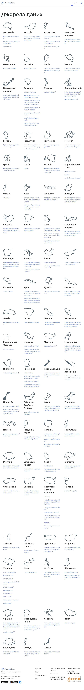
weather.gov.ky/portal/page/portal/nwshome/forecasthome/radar (72, 233)
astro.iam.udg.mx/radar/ (31, 346)
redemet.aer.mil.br (30, 92)
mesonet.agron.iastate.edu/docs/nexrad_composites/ (52, 517)
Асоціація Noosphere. (13, 676)
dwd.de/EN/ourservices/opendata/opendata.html (32, 385)
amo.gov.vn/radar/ (49, 92)
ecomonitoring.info (9, 572)
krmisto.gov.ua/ (8, 575)
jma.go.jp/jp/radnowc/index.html (52, 653)
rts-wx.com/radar (8, 349)
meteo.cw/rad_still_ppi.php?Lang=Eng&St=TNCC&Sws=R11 (72, 293)
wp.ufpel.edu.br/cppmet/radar (31, 119)
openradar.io (7, 47)
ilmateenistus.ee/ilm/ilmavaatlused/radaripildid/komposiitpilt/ (52, 170)
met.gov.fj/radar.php (30, 572)
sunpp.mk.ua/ (7, 593)
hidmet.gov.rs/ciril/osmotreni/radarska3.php (52, 470)
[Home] (8, 3)
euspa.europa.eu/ (70, 171)
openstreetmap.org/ (71, 99)
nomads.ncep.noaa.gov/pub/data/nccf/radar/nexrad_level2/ (52, 502)
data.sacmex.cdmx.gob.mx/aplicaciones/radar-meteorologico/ (32, 351)
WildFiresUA (54, 674)
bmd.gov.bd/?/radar (9, 68)
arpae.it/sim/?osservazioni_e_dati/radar (52, 242)
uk (72, 3)
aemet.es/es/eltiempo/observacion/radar (32, 229)
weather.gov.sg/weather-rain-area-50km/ (72, 467)
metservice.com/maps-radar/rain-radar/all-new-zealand (52, 375)
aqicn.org (53, 262)
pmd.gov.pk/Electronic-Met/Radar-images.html (72, 407)
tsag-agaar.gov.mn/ (50, 346)
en (77, 3)
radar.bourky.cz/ (69, 623)
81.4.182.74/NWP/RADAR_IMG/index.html (72, 263)
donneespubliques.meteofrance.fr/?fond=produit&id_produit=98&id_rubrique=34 (11, 626)
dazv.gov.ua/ (7, 597)
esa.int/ (66, 175)
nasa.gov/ (47, 523)
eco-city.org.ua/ (8, 579)
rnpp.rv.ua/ (15, 600)
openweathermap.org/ (51, 512)
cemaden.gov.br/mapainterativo (32, 114)
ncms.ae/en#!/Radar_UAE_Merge (31, 413)
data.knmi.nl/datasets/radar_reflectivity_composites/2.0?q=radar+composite (72, 349)
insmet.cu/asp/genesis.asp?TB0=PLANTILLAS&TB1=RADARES (32, 293)
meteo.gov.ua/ (8, 590)
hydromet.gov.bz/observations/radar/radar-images (52, 70)
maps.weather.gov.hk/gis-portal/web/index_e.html (72, 147)
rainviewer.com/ (8, 587)
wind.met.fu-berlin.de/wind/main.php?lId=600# (32, 377)
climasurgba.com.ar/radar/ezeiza (52, 37)
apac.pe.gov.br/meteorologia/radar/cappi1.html (32, 124)
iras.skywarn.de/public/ (31, 381)
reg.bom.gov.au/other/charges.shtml (11, 42)
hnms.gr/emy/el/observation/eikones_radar (11, 169)
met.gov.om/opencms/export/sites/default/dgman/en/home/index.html (52, 408)
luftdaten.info (28, 373)
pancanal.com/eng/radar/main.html (11, 435)
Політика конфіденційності (73, 672)
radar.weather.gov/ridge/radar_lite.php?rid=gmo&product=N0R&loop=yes (32, 300)
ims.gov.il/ (6, 198)
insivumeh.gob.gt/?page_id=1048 (52, 146)
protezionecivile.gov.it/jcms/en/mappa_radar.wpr (52, 229)
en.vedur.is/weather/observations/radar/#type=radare (11, 230)
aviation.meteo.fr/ (9, 632)
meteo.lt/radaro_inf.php (31, 322)
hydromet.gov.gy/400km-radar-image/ (11, 146)
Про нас (38, 669)
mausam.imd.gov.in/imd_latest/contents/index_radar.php (32, 200)
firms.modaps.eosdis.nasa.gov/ (51, 527)
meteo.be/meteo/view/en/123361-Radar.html (72, 69)
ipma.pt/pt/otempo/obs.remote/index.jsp (72, 435)
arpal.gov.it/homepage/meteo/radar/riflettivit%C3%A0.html (52, 236)
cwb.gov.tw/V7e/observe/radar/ (11, 548)
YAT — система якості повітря (57, 669)
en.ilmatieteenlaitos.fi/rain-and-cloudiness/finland (72, 577)
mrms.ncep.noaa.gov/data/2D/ (52, 508)
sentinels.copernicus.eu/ (72, 178)
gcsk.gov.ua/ (7, 603)
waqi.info (47, 262)
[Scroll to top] (81, 678)
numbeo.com (48, 466)
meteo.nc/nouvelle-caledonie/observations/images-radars (72, 378)
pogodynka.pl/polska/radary (52, 440)
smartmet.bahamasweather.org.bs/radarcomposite (72, 41)
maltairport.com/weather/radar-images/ (52, 323)
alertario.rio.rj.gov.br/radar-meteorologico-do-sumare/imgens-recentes (32, 102)
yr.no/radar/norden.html (11, 406)
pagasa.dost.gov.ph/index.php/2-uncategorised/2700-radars (52, 574)
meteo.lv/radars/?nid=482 (11, 323)
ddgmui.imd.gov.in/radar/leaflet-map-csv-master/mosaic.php (32, 207)
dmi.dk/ (26, 168)
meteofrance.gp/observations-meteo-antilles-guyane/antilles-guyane (32, 147)
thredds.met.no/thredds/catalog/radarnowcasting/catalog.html (11, 411)
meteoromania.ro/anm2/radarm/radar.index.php (11, 467)
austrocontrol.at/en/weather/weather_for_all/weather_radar (32, 38)
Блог (37, 672)
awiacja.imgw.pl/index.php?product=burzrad (52, 435)
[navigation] (82, 3)
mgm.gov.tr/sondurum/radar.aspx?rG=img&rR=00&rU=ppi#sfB (52, 549)
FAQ (36, 678)
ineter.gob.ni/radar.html (11, 373)
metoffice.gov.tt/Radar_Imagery (32, 551)
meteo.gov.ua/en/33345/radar (11, 583)
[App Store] (4, 682)
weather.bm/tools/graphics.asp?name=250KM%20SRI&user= (11, 97)
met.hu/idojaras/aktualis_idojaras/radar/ (72, 548)
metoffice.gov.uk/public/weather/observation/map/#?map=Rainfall (72, 94)
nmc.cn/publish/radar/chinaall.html (52, 267)
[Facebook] (20, 682)
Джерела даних (40, 675)
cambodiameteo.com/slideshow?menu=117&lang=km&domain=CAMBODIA (11, 265)
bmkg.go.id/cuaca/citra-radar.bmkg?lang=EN (52, 199)
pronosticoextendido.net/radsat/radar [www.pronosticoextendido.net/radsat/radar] (52, 42)
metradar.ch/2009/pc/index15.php (11, 653)
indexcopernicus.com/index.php (52, 445)
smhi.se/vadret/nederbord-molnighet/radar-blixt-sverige (32, 654)
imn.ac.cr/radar (8, 291)
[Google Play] (14, 682)
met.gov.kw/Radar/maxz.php (52, 292)
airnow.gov (47, 497)
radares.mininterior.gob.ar (52, 48)
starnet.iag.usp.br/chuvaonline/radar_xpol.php (31, 96)
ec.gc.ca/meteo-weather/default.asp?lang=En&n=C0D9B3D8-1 (32, 264)
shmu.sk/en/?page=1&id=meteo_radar (11, 492)
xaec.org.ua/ (7, 600)
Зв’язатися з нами (73, 669)
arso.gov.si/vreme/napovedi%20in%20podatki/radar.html (31, 493)
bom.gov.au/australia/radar (11, 37)
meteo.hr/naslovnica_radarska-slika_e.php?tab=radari (52, 625)
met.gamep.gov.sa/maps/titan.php (32, 470)
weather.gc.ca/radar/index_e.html (32, 271)
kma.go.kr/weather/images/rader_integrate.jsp (32, 438)
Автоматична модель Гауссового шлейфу (57, 678)
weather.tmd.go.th (70, 491)
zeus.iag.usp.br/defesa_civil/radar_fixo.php (32, 108)
